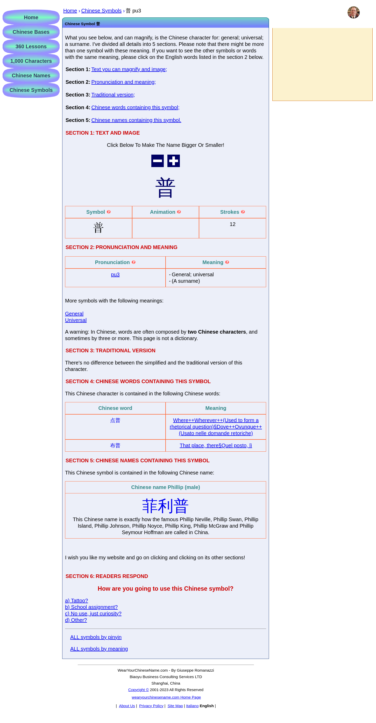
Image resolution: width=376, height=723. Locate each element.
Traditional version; (113, 95)
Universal (76, 320)
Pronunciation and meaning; (123, 82)
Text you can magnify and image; (129, 69)
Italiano (192, 706)
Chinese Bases (31, 32)
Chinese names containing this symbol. (136, 120)
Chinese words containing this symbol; (135, 107)
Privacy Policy (151, 706)
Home (31, 17)
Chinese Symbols (31, 90)
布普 (115, 445)
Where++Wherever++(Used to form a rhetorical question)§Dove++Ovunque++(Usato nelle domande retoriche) (216, 426)
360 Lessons (31, 46)
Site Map (175, 706)
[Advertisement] (322, 64)
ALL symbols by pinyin (96, 637)
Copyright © (138, 689)
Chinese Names (31, 75)
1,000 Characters (31, 61)
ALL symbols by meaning (99, 649)
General (74, 313)
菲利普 (165, 506)
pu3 (115, 274)
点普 (115, 420)
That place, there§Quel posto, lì (216, 445)
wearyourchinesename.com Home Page (166, 697)
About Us (127, 706)
